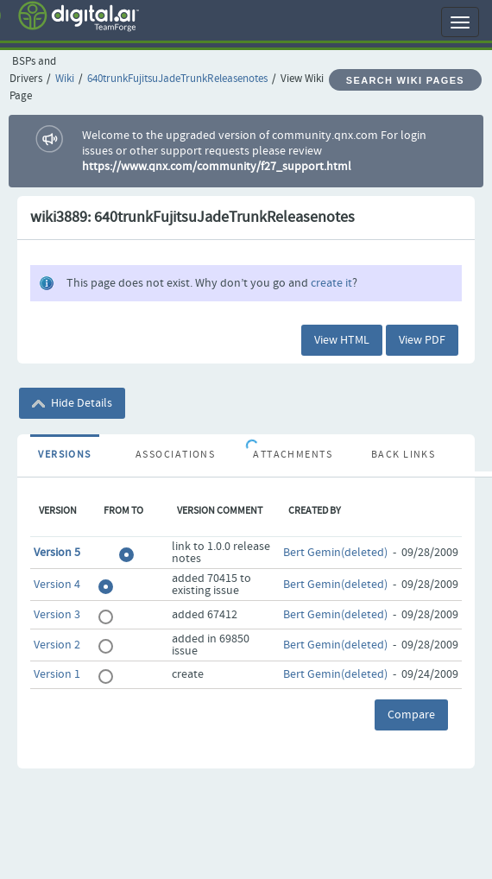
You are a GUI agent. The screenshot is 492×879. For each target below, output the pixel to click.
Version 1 (57, 674)
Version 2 (57, 645)
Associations (175, 455)
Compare (411, 715)
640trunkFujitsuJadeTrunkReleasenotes (177, 79)
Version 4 (57, 584)
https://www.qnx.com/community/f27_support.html (216, 166)
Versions (64, 455)
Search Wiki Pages (405, 80)
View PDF (422, 340)
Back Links (403, 455)
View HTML (341, 340)
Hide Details (72, 403)
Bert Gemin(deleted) (335, 552)
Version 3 (57, 615)
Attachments (292, 455)
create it (331, 283)
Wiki (64, 79)
